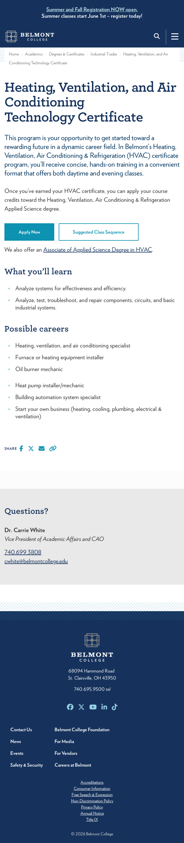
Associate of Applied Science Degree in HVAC (97, 249)
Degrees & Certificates (66, 54)
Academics (34, 54)
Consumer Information (92, 788)
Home (14, 54)
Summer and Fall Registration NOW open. (92, 9)
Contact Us (21, 729)
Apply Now (29, 232)
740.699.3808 (22, 552)
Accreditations (92, 782)
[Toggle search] (157, 36)
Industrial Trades (104, 54)
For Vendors (66, 753)
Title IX (92, 819)
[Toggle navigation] (175, 36)
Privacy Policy (92, 807)
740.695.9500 (92, 689)
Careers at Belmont (73, 765)
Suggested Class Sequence (98, 232)
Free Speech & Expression (92, 794)
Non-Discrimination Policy (92, 800)
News (15, 741)
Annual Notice (92, 813)
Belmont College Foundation (82, 729)
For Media (64, 741)
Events (16, 753)
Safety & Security (26, 765)
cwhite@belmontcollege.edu (36, 561)
